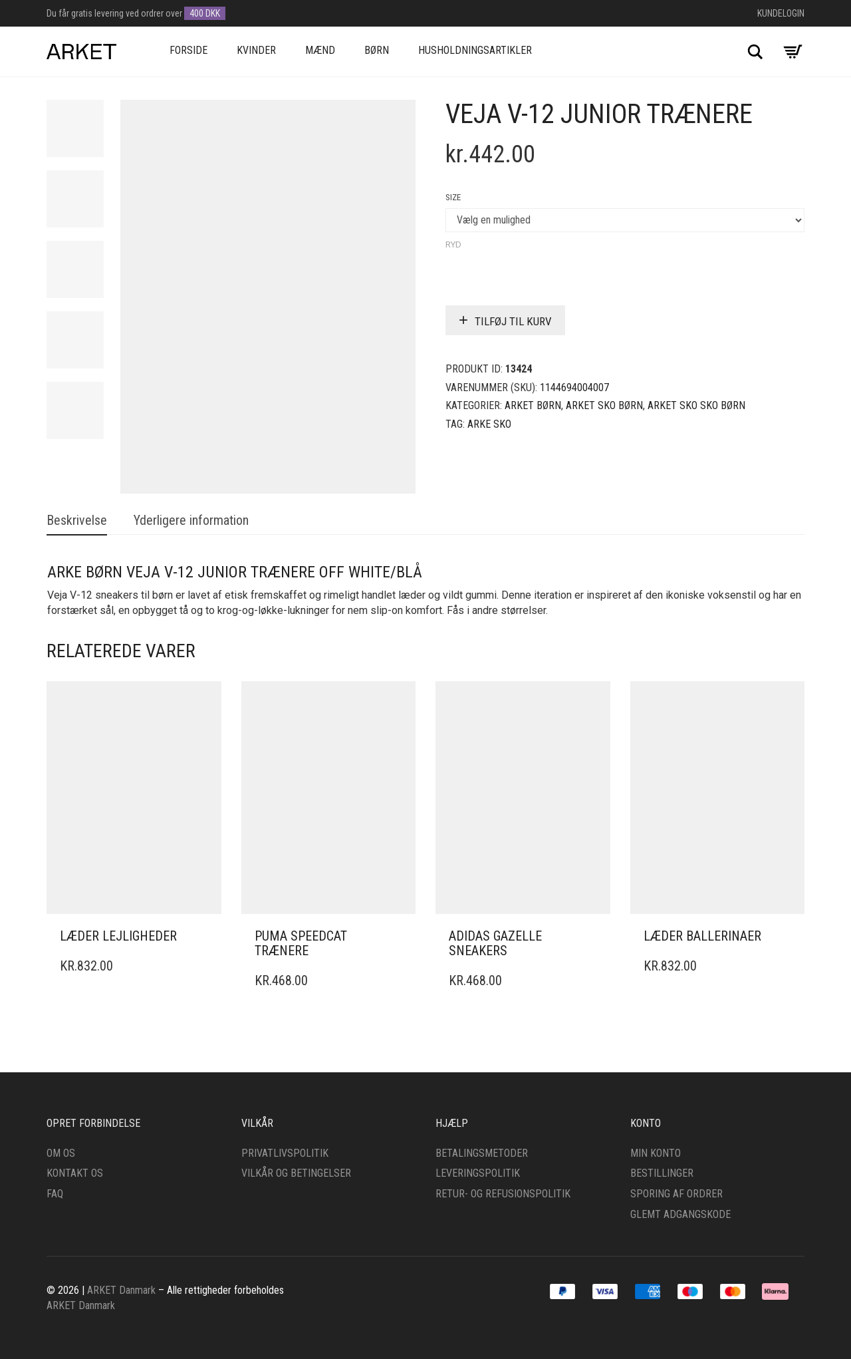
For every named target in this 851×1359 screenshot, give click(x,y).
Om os (61, 1153)
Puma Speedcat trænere (301, 943)
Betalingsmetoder (481, 1153)
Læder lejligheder (118, 936)
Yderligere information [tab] (191, 520)
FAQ (55, 1193)
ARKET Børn (533, 405)
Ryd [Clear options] (453, 244)
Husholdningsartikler (475, 50)
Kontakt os (75, 1173)
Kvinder (256, 50)
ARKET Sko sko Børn (696, 405)
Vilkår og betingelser (296, 1173)
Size (453, 197)
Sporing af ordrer (676, 1193)
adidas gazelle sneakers (495, 943)
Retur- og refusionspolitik (502, 1193)
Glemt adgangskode (680, 1214)
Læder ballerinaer (702, 936)
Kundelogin (780, 13)
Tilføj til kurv (513, 321)
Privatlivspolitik (284, 1153)
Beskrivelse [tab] (77, 520)
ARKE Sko (489, 424)
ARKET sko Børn (604, 405)
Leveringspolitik (477, 1173)
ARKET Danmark (121, 1290)
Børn (376, 50)
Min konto (655, 1153)
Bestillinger (661, 1173)
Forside (188, 50)
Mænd (320, 50)
